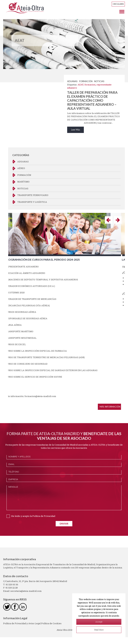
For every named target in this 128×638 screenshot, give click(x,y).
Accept (98, 621)
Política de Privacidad (43, 516)
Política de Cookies (51, 624)
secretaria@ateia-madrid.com (26, 591)
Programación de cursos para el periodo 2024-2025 (46, 260)
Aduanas (72, 81)
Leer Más (75, 131)
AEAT (81, 84)
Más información (114, 407)
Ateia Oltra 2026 (65, 630)
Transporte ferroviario (32, 196)
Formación (85, 81)
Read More (99, 629)
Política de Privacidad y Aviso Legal (22, 624)
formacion (90, 84)
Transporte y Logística (32, 202)
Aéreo (21, 169)
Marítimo (23, 182)
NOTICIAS (99, 81)
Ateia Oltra (28, 8)
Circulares (118, 4)
